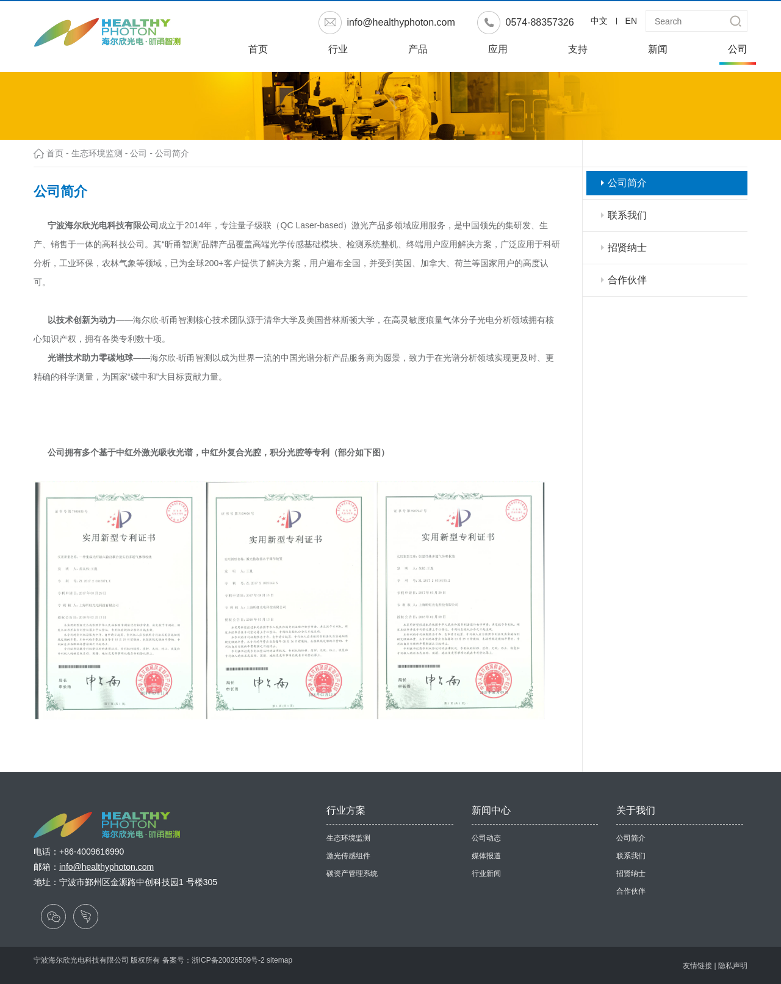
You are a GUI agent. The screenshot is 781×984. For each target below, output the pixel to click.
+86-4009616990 (91, 851)
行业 (338, 49)
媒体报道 (486, 856)
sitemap (279, 960)
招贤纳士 (627, 247)
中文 (599, 21)
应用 (498, 49)
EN (631, 21)
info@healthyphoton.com (401, 22)
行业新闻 (486, 873)
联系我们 (627, 215)
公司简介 (172, 153)
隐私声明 (732, 965)
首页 (258, 49)
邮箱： (94, 867)
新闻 (658, 49)
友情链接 (697, 965)
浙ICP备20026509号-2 (228, 960)
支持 (578, 49)
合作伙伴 (627, 280)
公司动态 (486, 838)
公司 (737, 49)
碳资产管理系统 (352, 873)
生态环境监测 (97, 153)
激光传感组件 (348, 856)
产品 (418, 49)
